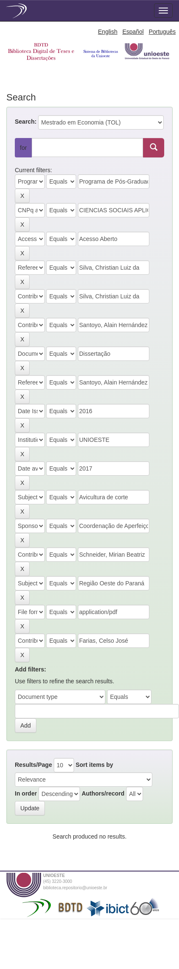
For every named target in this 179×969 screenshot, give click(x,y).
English (108, 31)
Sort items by (94, 764)
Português (162, 31)
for (23, 147)
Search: (25, 121)
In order (26, 793)
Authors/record (103, 793)
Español (133, 31)
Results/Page (33, 764)
